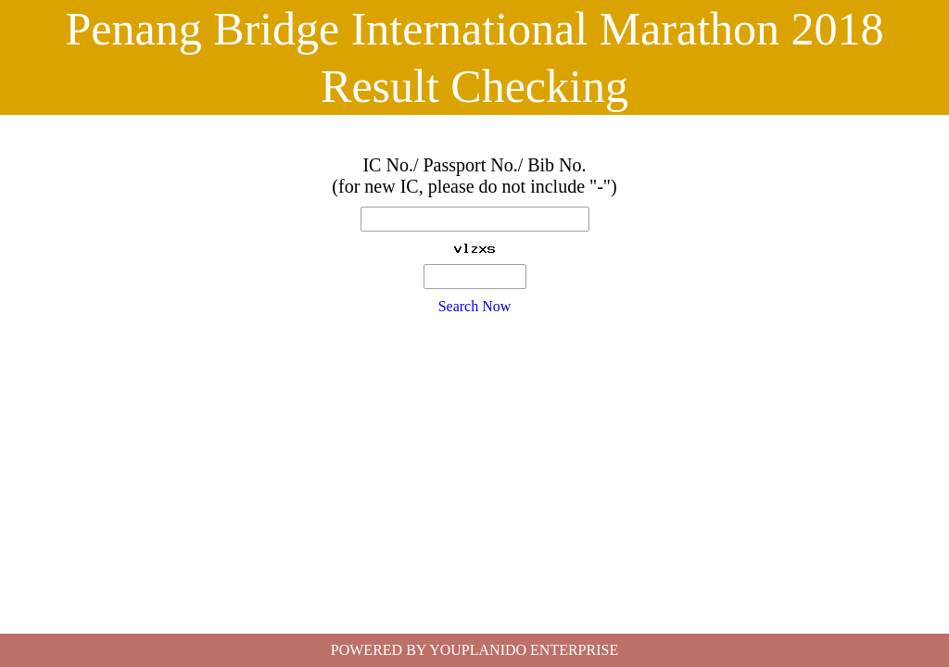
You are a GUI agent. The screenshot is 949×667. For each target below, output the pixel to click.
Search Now (475, 306)
